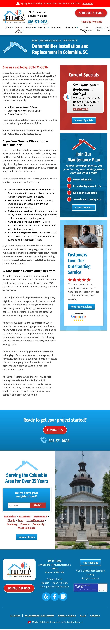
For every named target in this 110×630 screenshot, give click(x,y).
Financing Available (91, 22)
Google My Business (61, 599)
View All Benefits (84, 210)
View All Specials (84, 118)
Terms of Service (93, 592)
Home (35, 37)
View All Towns (27, 538)
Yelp (48, 599)
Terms (104, 594)
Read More (88, 3)
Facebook (55, 599)
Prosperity (38, 525)
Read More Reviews (81, 313)
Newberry (12, 525)
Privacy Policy (85, 592)
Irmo (20, 522)
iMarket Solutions (40, 623)
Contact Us (55, 431)
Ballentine (10, 518)
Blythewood (40, 518)
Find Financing (90, 566)
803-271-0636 (55, 20)
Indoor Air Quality (50, 37)
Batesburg (24, 518)
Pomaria (25, 525)
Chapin (11, 522)
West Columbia (26, 529)
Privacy (100, 594)
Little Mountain (35, 522)
